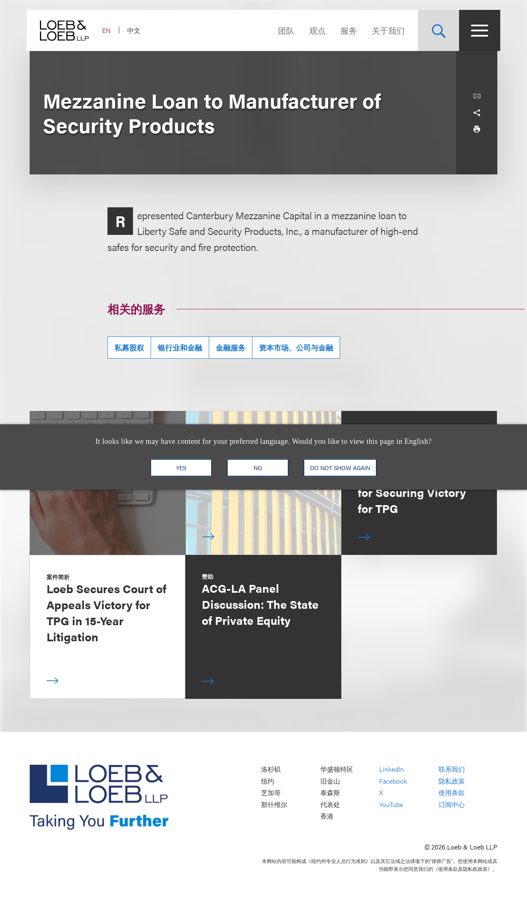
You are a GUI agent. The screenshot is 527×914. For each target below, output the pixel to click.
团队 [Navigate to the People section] (283, 30)
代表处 (330, 804)
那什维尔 (274, 804)
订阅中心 (451, 804)
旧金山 (330, 781)
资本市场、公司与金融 (296, 347)
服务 (346, 30)
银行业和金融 (180, 347)
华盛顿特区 (336, 769)
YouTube (391, 804)
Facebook (393, 781)
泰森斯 (330, 793)
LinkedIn (391, 769)
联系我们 (451, 769)
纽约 (267, 781)
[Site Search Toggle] (435, 30)
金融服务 (230, 347)
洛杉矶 (271, 769)
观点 (314, 30)
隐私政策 (451, 781)
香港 (326, 816)
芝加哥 (271, 793)
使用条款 (451, 793)
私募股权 (129, 347)
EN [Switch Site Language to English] (109, 30)
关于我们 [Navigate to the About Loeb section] (385, 30)
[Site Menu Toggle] (476, 30)
